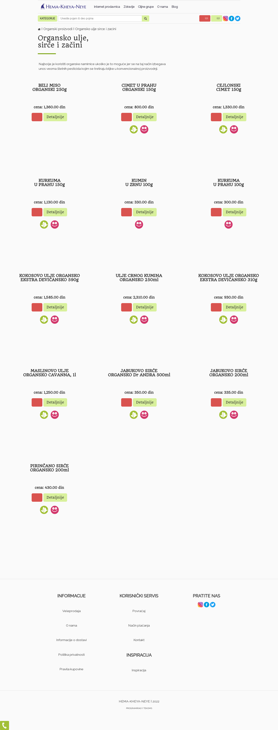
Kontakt (139, 640)
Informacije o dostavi (71, 640)
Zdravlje (129, 7)
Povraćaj (138, 611)
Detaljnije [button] (55, 117)
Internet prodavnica (107, 7)
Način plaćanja (139, 625)
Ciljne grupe (146, 7)
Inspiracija (139, 670)
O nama (162, 7)
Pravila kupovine (71, 669)
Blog (174, 7)
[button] (205, 18)
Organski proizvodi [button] (58, 29)
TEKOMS (147, 708)
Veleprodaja (71, 611)
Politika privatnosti (71, 654)
